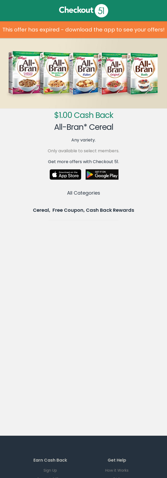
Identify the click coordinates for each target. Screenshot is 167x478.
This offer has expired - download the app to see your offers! (83, 29)
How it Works (117, 470)
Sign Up (50, 470)
